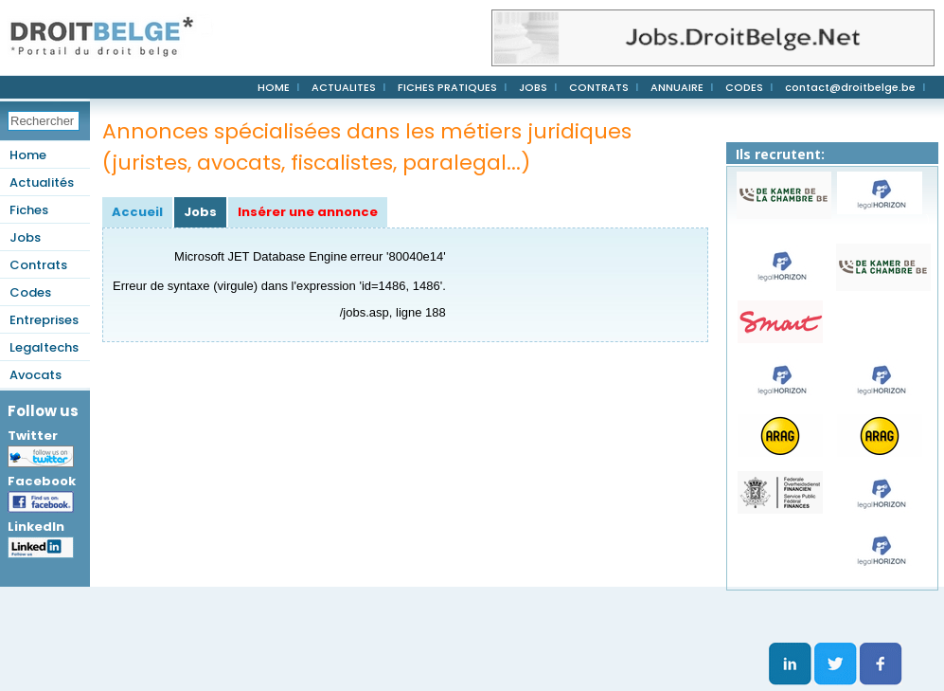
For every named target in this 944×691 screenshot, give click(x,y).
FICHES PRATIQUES (447, 87)
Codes (30, 292)
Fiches (28, 210)
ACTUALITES (344, 87)
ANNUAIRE (677, 87)
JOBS (533, 87)
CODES (744, 87)
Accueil (137, 212)
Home (27, 155)
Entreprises (44, 320)
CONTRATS (599, 87)
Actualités (41, 182)
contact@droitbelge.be (850, 87)
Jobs (25, 237)
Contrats (38, 265)
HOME (274, 87)
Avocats (35, 375)
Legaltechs (44, 347)
